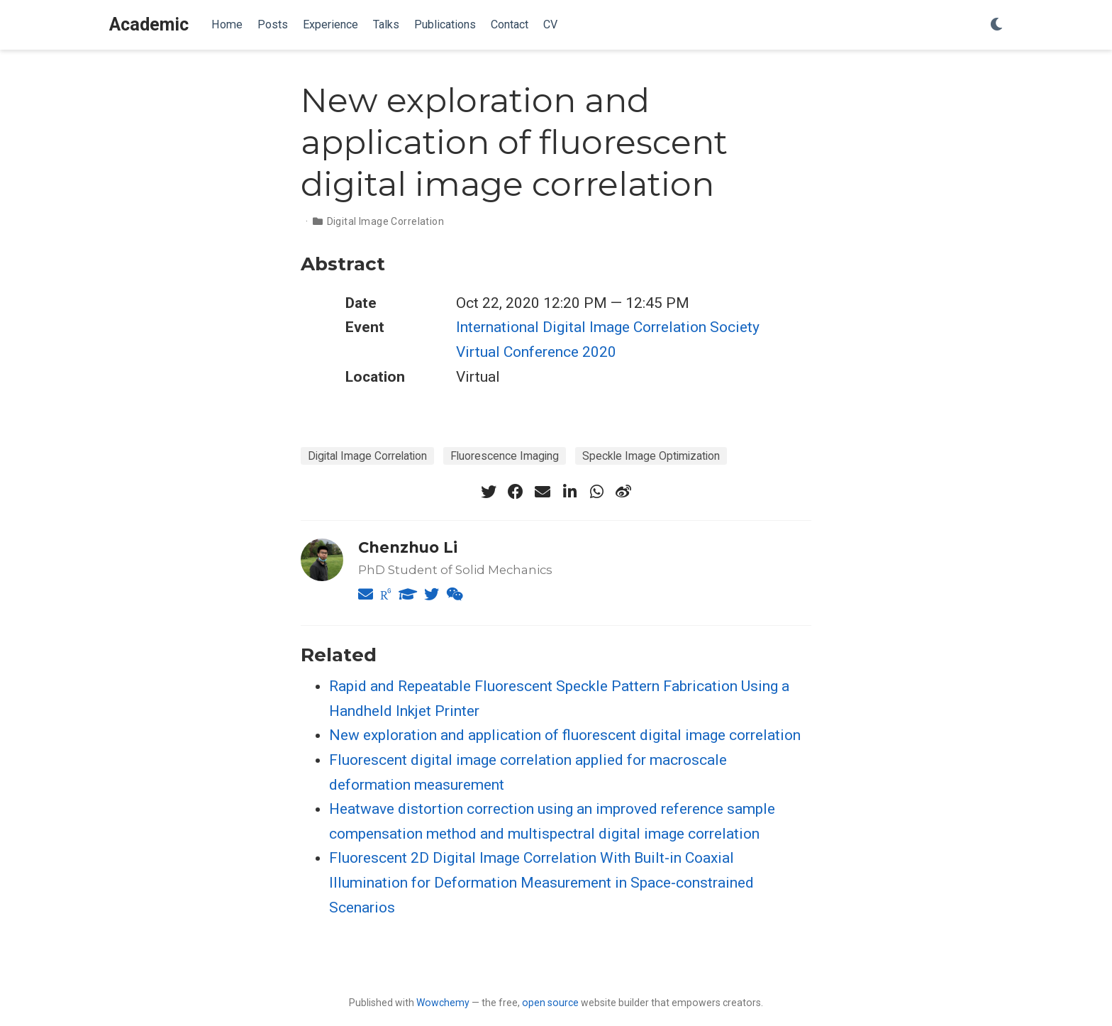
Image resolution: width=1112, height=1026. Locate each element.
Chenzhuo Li (407, 547)
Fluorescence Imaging (504, 456)
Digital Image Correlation (386, 221)
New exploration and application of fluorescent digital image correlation (565, 735)
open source (550, 1002)
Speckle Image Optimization (651, 456)
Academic (149, 24)
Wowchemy (442, 1002)
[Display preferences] (996, 25)
